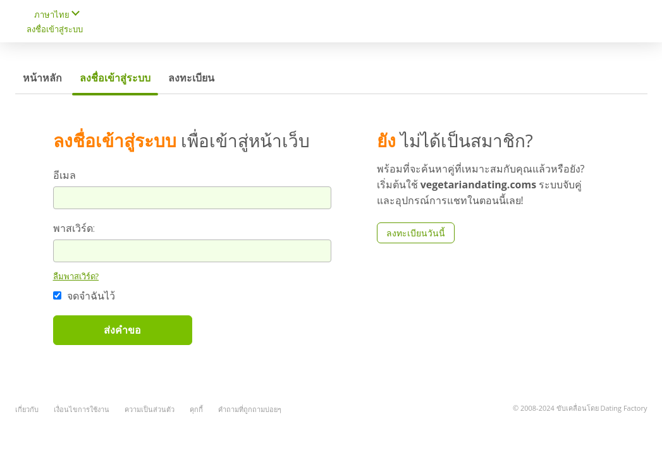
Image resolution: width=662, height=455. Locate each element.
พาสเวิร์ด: (74, 228)
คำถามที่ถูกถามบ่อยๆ (249, 409)
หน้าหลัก (42, 78)
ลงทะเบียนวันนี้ (415, 233)
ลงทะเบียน (191, 78)
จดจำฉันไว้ (84, 296)
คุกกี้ (196, 409)
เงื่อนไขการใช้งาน (81, 409)
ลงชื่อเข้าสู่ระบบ (55, 29)
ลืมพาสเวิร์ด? (76, 276)
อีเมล (64, 175)
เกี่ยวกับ (27, 409)
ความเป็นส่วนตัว (150, 409)
